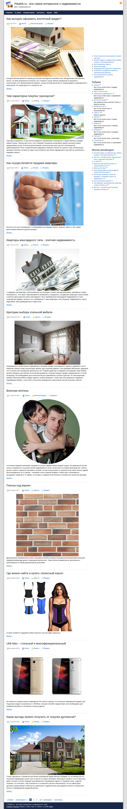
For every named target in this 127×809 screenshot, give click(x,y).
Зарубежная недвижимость (103, 94)
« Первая (10, 800)
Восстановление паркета (102, 64)
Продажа (97, 130)
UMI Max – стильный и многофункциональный (36, 643)
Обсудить (50, 23)
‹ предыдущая (20, 800)
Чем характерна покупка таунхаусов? (30, 96)
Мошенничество (99, 106)
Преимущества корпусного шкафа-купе (107, 68)
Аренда (96, 85)
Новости (36, 245)
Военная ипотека (17, 390)
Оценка (96, 117)
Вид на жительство (100, 91)
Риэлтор (96, 136)
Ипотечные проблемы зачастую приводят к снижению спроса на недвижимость (105, 177)
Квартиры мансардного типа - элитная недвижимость (40, 240)
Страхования (98, 140)
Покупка (36, 100)
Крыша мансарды (100, 66)
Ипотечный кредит (37, 23)
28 (40, 800)
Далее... (9, 88)
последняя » (58, 800)
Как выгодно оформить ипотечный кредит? (34, 18)
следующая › (47, 800)
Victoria (23, 23)
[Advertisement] (107, 35)
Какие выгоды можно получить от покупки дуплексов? (41, 716)
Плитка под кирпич (18, 485)
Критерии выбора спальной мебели (29, 312)
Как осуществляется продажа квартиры (31, 163)
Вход (51, 807)
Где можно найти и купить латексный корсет (34, 573)
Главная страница (12, 807)
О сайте (96, 161)
